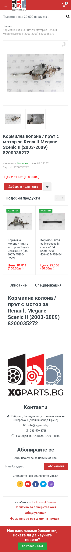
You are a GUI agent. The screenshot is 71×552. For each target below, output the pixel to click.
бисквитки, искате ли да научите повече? (35, 535)
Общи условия (35, 513)
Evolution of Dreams (43, 502)
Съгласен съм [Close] (32, 546)
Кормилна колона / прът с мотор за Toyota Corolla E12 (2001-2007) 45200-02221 (19, 249)
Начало (7, 26)
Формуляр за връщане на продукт (35, 518)
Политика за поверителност (35, 507)
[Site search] (35, 16)
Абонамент (56, 466)
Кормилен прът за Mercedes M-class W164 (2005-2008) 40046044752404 (51, 247)
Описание (18, 285)
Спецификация (48, 285)
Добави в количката (23, 186)
